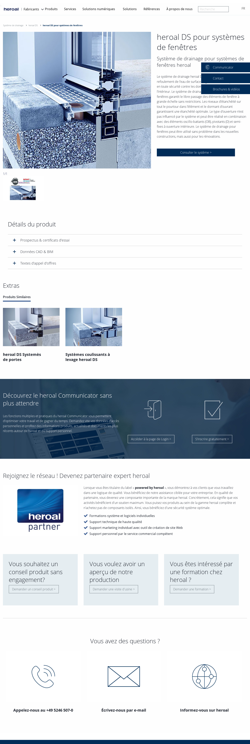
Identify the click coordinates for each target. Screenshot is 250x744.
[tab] (125, 240)
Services (70, 9)
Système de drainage (13, 25)
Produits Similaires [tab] (17, 297)
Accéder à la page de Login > (151, 439)
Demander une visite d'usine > (114, 589)
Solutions (130, 9)
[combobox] (213, 9)
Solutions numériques (98, 9)
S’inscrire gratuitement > (212, 439)
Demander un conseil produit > (33, 589)
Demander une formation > (192, 589)
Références (152, 9)
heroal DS (33, 25)
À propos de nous (179, 9)
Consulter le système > (196, 152)
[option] (77, 100)
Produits (51, 9)
